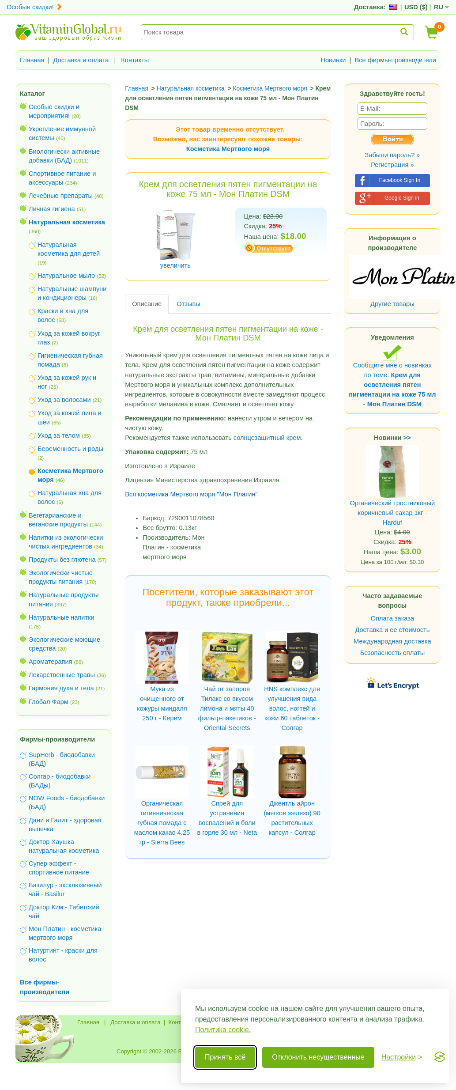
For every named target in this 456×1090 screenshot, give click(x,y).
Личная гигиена (52, 208)
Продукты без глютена (62, 559)
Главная (32, 60)
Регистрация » (392, 164)
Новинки (333, 60)
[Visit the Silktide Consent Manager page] (439, 1057)
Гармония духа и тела (61, 688)
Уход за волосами (64, 399)
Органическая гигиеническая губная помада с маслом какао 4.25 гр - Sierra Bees (162, 823)
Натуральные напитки (61, 617)
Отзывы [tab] (188, 303)
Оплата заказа (392, 618)
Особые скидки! (34, 7)
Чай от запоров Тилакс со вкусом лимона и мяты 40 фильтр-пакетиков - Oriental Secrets (227, 708)
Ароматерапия (50, 661)
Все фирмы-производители (395, 60)
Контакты (135, 60)
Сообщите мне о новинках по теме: (392, 376)
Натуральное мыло (66, 275)
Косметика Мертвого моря (228, 148)
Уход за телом (59, 435)
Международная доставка (392, 641)
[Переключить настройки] (401, 1057)
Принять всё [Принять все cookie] (225, 1057)
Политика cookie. (223, 1029)
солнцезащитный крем (267, 437)
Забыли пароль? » (392, 155)
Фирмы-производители (57, 739)
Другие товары (392, 303)
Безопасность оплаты (392, 652)
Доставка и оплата (81, 60)
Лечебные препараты (61, 195)
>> (407, 437)
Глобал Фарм (48, 701)
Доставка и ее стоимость (392, 629)
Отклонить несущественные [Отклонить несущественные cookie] (318, 1057)
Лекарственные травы (62, 674)
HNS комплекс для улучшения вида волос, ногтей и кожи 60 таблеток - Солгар (292, 708)
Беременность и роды (70, 448)
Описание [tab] (147, 303)
